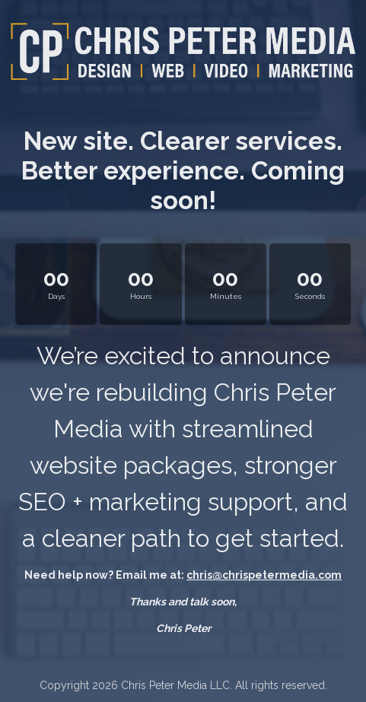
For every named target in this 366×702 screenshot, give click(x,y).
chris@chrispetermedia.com (264, 575)
